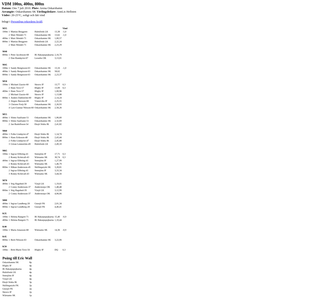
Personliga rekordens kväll (26, 21)
